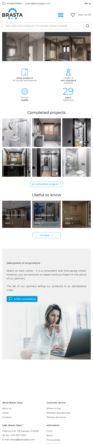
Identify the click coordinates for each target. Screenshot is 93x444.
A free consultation (25, 298)
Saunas (69, 218)
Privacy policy (54, 440)
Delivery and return (56, 417)
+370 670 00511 (18, 435)
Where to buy (54, 408)
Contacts (6, 417)
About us (6, 408)
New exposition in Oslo (15, 217)
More (7, 223)
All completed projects (45, 184)
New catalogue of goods (44, 217)
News (49, 435)
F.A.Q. (49, 431)
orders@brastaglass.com (38, 3)
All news (45, 235)
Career (5, 413)
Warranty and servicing (58, 413)
